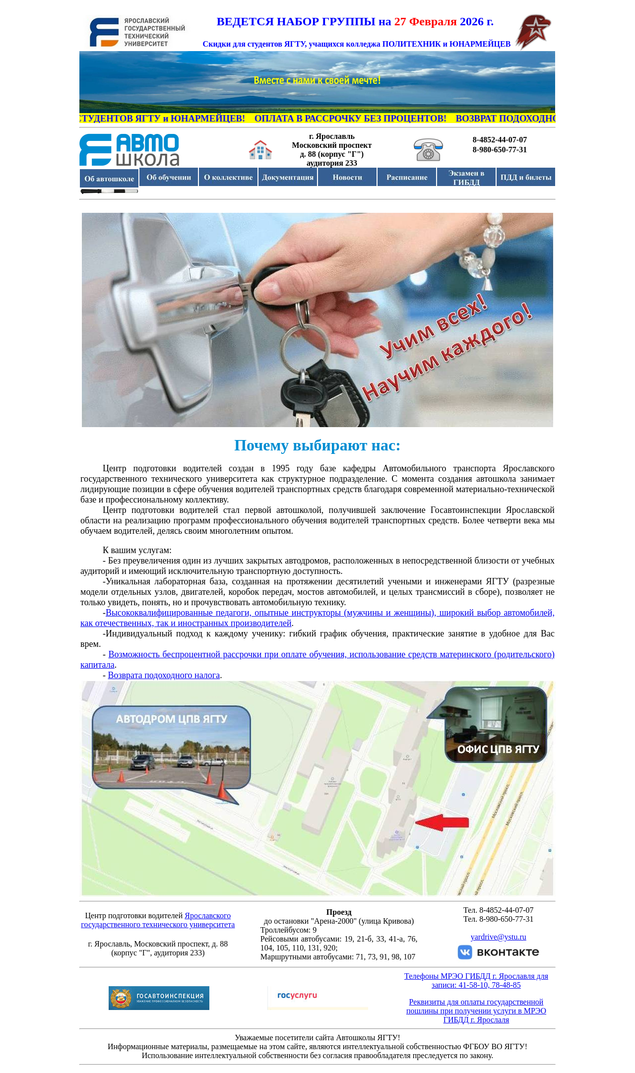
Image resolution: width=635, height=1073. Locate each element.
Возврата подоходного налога (164, 675)
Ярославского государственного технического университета (158, 920)
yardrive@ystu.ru (498, 937)
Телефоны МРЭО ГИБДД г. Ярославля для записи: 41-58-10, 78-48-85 (476, 980)
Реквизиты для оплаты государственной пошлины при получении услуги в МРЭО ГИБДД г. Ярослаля (476, 1011)
